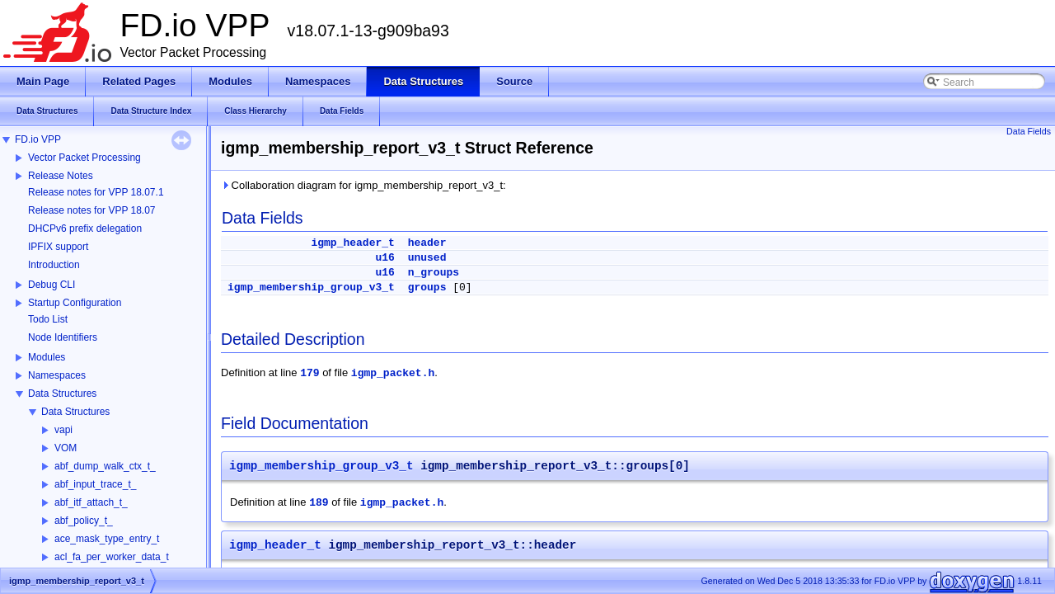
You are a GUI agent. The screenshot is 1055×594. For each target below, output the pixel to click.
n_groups (433, 272)
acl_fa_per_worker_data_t (111, 557)
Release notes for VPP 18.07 (92, 210)
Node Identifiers (62, 337)
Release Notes (60, 176)
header (427, 243)
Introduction (54, 265)
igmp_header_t (352, 243)
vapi (63, 430)
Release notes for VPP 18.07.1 (96, 192)
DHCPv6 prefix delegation (85, 228)
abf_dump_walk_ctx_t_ (105, 466)
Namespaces (57, 375)
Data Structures (62, 393)
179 (309, 373)
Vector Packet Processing (84, 157)
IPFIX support (58, 246)
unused (427, 258)
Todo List (48, 319)
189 (318, 503)
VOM (65, 448)
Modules (46, 357)
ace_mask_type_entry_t (106, 538)
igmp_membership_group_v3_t (311, 287)
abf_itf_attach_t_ (91, 502)
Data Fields (1028, 131)
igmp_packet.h (392, 373)
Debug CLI (51, 284)
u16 (384, 258)
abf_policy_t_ (83, 520)
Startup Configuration (74, 303)
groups (427, 287)
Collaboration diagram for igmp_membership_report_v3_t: (363, 185)
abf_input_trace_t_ (95, 484)
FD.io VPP (38, 139)
